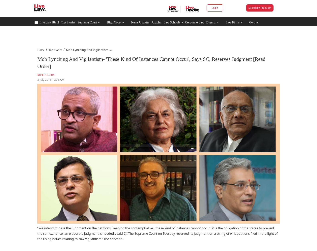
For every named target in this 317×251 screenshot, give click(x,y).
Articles (157, 22)
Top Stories (68, 22)
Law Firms (234, 22)
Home (41, 49)
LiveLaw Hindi (49, 22)
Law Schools (173, 22)
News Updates (140, 22)
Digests (211, 22)
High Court (114, 22)
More (253, 22)
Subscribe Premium (259, 7)
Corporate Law (194, 22)
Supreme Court (87, 22)
